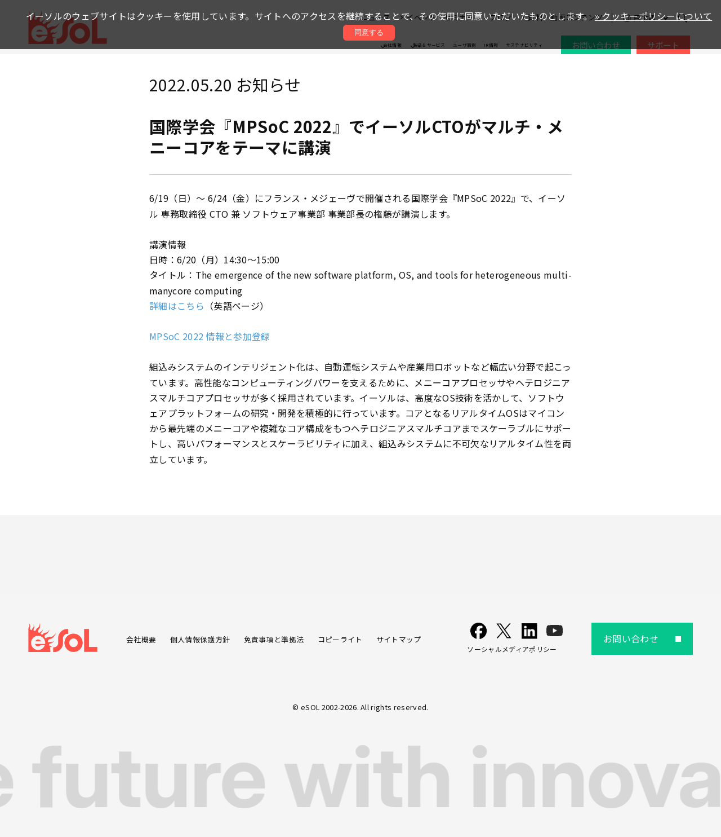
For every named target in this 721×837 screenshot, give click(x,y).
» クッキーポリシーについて (653, 16)
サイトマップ (398, 639)
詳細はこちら (176, 305)
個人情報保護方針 (200, 639)
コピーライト (340, 639)
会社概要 (141, 639)
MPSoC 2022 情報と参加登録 (209, 336)
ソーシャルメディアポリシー (512, 649)
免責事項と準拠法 (274, 639)
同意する (369, 32)
